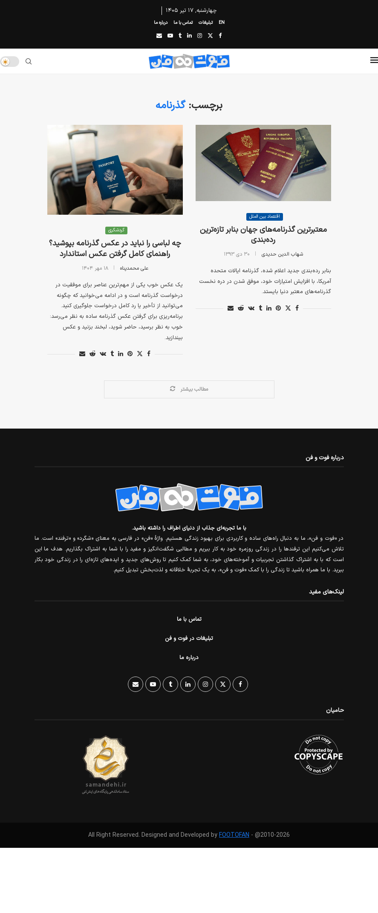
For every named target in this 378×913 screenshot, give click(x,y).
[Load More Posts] (189, 389)
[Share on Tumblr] (112, 354)
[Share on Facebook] (148, 354)
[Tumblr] (180, 36)
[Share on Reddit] (92, 354)
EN (222, 22)
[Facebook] (220, 36)
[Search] (28, 61)
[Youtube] (170, 36)
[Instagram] (199, 36)
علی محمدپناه (134, 268)
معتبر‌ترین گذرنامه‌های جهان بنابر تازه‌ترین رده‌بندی (263, 235)
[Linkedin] (189, 36)
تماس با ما (183, 22)
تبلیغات (206, 22)
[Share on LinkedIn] (120, 354)
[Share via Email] (82, 354)
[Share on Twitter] (140, 354)
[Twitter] (210, 36)
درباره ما (160, 22)
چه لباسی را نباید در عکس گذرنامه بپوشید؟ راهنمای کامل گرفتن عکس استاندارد (115, 248)
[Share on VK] (103, 354)
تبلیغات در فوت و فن (189, 638)
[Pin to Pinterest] (130, 354)
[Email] (159, 36)
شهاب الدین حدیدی (282, 254)
